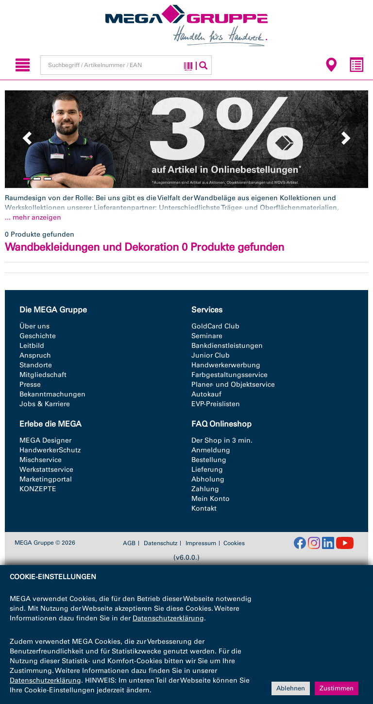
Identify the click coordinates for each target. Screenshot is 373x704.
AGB (129, 543)
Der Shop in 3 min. (222, 440)
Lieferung (207, 469)
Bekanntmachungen (52, 394)
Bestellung (208, 460)
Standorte (35, 365)
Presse (30, 384)
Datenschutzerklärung (168, 618)
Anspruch (35, 355)
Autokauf (206, 394)
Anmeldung (210, 450)
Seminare (206, 336)
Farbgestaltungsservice (229, 375)
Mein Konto (210, 499)
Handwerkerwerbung (225, 365)
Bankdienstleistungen (227, 346)
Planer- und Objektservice (233, 384)
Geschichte (37, 336)
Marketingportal (45, 479)
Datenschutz (160, 543)
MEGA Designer (45, 440)
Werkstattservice (46, 469)
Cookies (234, 543)
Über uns (34, 326)
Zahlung (205, 489)
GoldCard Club (215, 326)
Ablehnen (290, 688)
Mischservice (40, 460)
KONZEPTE (37, 489)
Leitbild (31, 346)
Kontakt (204, 508)
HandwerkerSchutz (50, 450)
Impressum (201, 543)
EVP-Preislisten (215, 404)
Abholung (207, 479)
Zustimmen (337, 688)
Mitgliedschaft (43, 375)
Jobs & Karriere (44, 404)
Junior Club (210, 355)
